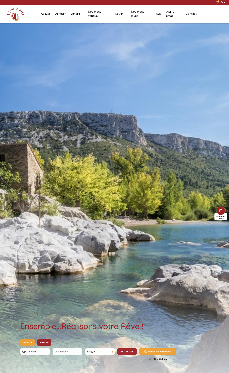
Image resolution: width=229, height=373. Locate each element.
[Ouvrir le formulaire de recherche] (127, 355)
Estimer (44, 345)
